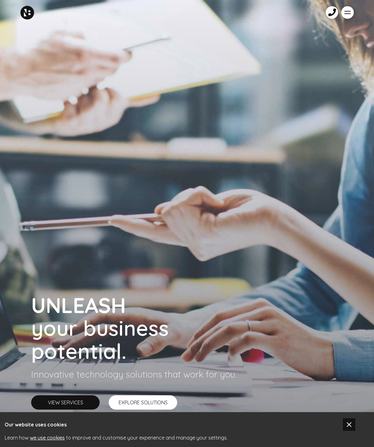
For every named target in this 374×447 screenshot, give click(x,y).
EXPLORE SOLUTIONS (143, 402)
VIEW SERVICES (65, 402)
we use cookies (47, 438)
